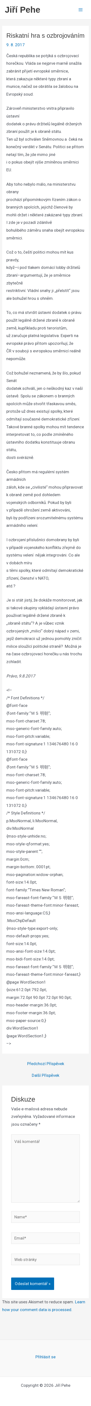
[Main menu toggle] (80, 9)
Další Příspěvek (45, 1075)
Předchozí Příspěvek (45, 1064)
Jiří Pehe (22, 9)
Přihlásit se (45, 1356)
